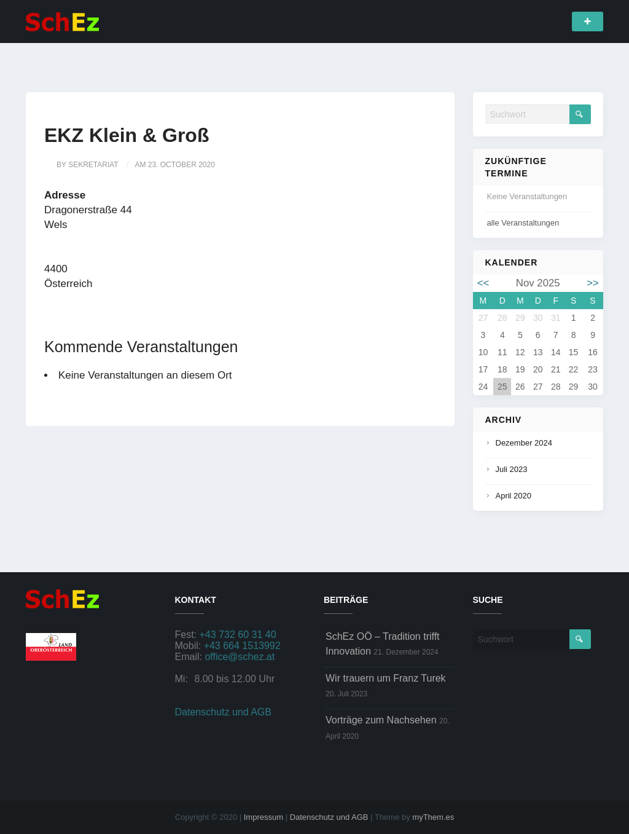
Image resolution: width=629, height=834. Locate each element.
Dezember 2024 (524, 442)
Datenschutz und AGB (223, 712)
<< (483, 283)
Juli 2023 (512, 469)
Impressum (263, 817)
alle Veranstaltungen (523, 222)
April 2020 (514, 495)
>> (593, 283)
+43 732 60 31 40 (238, 634)
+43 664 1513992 (242, 645)
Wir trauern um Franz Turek (386, 678)
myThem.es (433, 817)
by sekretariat (88, 164)
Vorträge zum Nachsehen (381, 720)
